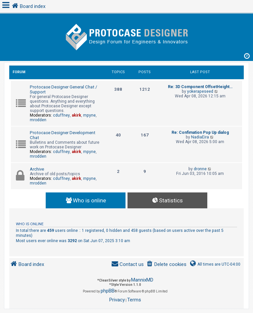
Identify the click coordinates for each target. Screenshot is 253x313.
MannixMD (142, 280)
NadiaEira (200, 137)
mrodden (38, 120)
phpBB (108, 291)
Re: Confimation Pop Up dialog (200, 132)
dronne (200, 169)
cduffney (61, 115)
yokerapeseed (200, 91)
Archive (37, 169)
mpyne (89, 115)
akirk (76, 115)
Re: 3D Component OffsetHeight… (200, 86)
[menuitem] (166, 264)
